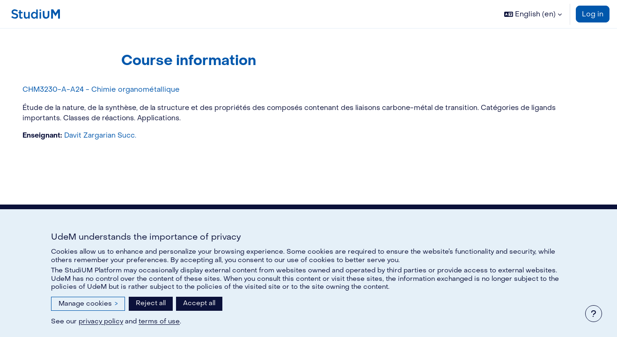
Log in (592, 14)
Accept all (199, 303)
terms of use (159, 321)
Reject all (151, 303)
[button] (533, 14)
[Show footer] (593, 313)
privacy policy (101, 321)
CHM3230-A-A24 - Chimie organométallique (114, 89)
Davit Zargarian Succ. (114, 136)
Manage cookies (88, 303)
